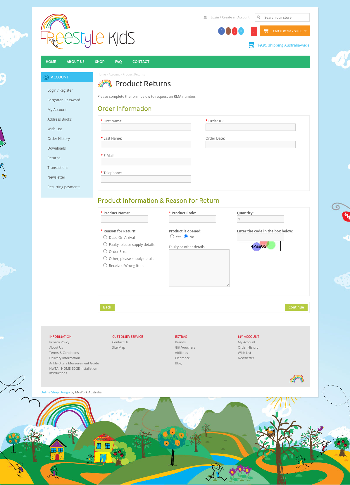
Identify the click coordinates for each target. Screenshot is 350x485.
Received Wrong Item (126, 265)
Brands (180, 342)
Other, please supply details (131, 258)
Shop (100, 62)
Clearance (182, 358)
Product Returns (134, 74)
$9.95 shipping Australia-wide (284, 45)
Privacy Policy (59, 342)
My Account (57, 109)
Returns (54, 157)
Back (107, 307)
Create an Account (236, 17)
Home (51, 62)
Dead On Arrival (122, 237)
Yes (179, 236)
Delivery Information (64, 358)
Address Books (60, 119)
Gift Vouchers (185, 347)
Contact (141, 62)
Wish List (55, 128)
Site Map (118, 347)
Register (66, 90)
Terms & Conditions (64, 352)
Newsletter (56, 177)
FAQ (118, 62)
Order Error (118, 251)
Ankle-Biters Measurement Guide (74, 363)
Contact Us (120, 342)
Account (114, 74)
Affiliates (181, 352)
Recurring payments (64, 186)
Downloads (57, 148)
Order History (59, 138)
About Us (76, 62)
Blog (178, 363)
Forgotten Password (64, 99)
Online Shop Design (55, 392)
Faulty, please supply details (132, 244)
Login (215, 17)
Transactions (58, 167)
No (191, 236)
